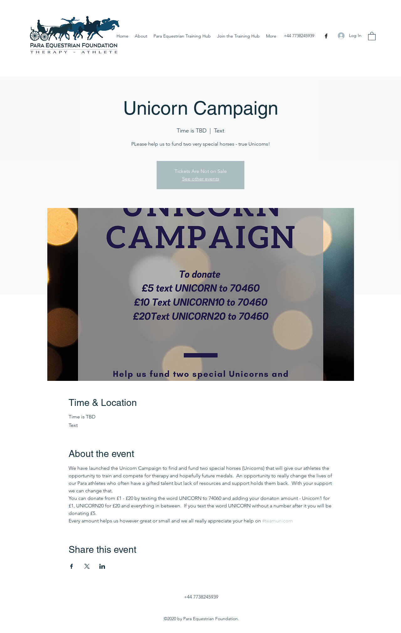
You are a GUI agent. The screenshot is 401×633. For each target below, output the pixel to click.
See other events (200, 179)
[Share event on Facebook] (72, 566)
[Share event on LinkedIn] (102, 566)
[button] (372, 35)
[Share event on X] (87, 566)
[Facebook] (326, 36)
